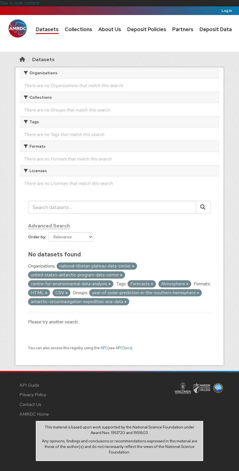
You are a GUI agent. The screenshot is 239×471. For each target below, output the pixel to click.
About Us (109, 29)
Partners (182, 29)
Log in (226, 10)
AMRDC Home (34, 414)
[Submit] (203, 207)
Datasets (47, 29)
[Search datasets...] (112, 207)
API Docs (123, 347)
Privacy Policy (32, 395)
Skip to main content (19, 3)
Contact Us (30, 404)
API (103, 347)
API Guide (29, 385)
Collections (78, 29)
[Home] (22, 59)
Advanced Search (49, 225)
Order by (36, 236)
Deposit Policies (146, 29)
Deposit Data (216, 29)
